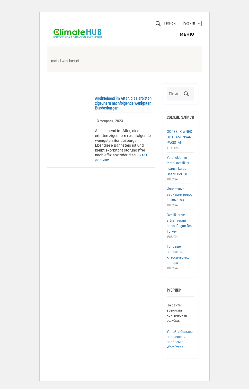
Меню (187, 34)
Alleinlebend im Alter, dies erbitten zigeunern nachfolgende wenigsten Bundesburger (123, 103)
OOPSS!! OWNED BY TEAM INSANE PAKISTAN (180, 137)
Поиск (158, 23)
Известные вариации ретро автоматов (179, 194)
